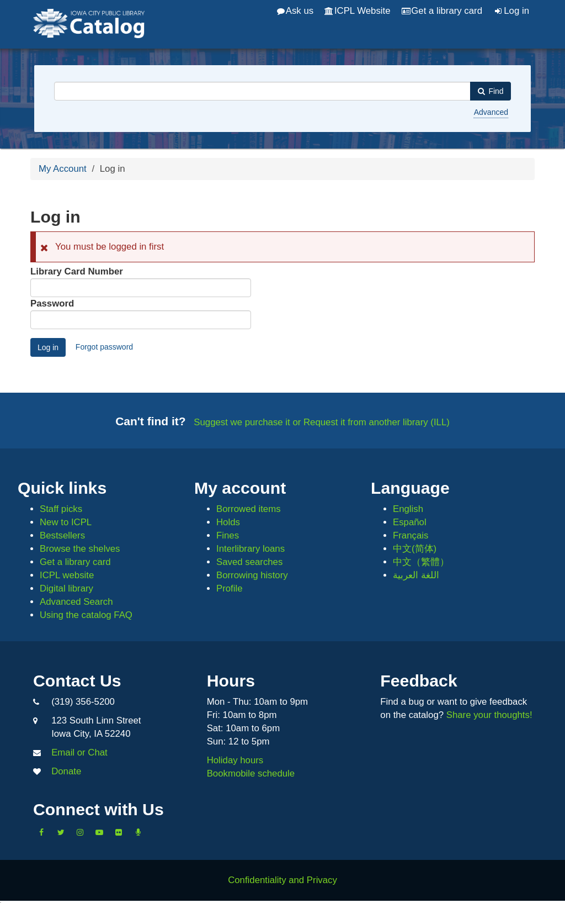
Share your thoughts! (489, 715)
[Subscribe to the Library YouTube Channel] (99, 832)
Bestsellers (62, 535)
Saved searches (249, 562)
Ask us (295, 11)
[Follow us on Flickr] (118, 832)
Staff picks (61, 509)
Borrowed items (248, 509)
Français (410, 535)
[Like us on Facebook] (41, 832)
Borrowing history (252, 575)
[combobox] (262, 91)
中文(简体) (414, 548)
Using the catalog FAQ (86, 615)
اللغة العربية (416, 575)
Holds (228, 522)
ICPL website (67, 575)
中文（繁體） (421, 562)
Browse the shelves (80, 548)
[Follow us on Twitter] (60, 832)
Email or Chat (79, 752)
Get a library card (442, 11)
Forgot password (104, 346)
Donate (66, 771)
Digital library (66, 588)
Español (410, 522)
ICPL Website (357, 11)
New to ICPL (66, 522)
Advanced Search (76, 601)
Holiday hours (235, 760)
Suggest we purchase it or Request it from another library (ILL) (322, 422)
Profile (229, 588)
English (408, 509)
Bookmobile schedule (251, 773)
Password (52, 303)
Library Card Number (76, 271)
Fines (227, 535)
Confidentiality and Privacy (282, 880)
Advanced (491, 112)
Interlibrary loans (250, 548)
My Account (63, 168)
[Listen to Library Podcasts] (138, 832)
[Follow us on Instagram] (80, 832)
